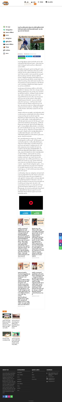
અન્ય (18, 390)
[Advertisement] (31, 15)
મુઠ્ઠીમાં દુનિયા (19, 381)
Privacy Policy (34, 379)
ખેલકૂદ (18, 385)
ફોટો (32, 372)
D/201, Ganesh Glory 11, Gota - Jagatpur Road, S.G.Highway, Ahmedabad (53, 374)
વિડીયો (33, 374)
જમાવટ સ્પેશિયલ (20, 374)
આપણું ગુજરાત (19, 372)
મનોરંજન (18, 388)
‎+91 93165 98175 (51, 376)
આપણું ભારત (19, 379)
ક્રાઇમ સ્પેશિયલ (20, 383)
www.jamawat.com (51, 381)
